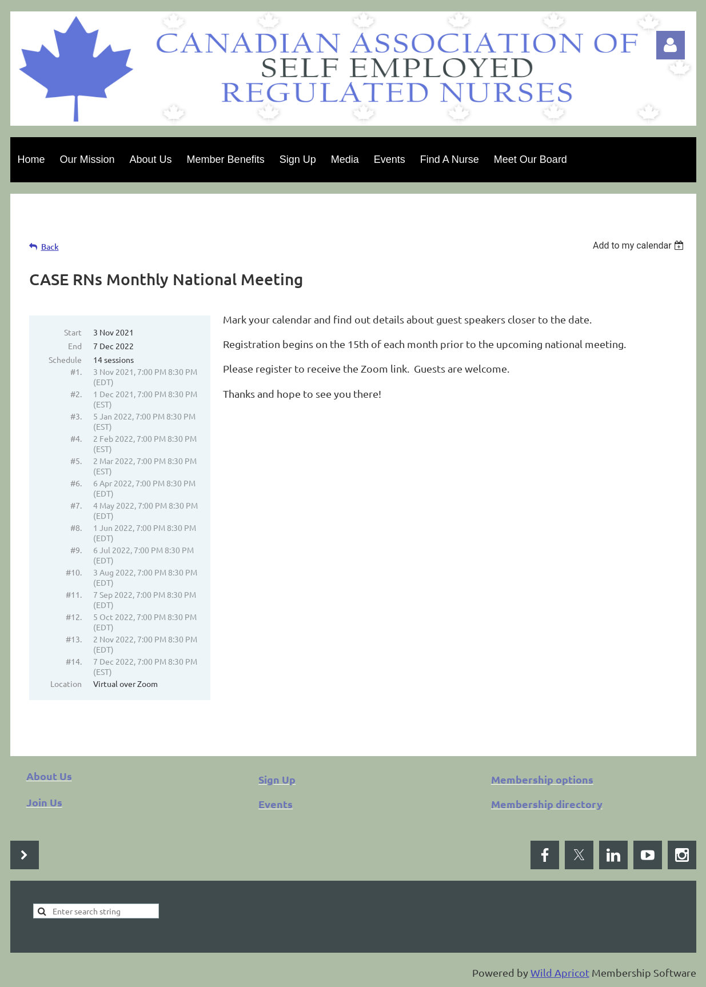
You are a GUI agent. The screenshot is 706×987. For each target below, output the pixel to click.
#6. (76, 483)
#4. (76, 438)
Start (73, 332)
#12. (74, 617)
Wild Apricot (560, 972)
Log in (670, 45)
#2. (76, 394)
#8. (76, 527)
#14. (74, 661)
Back (50, 246)
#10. (74, 572)
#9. (76, 550)
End (75, 346)
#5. (76, 460)
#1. (76, 371)
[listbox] (640, 245)
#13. (74, 639)
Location (66, 683)
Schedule (65, 359)
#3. (76, 416)
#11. (74, 594)
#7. (76, 505)
